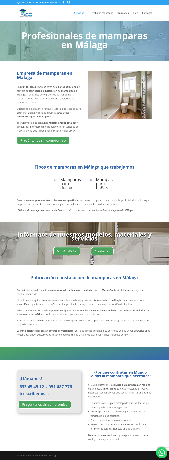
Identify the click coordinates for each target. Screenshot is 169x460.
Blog (135, 13)
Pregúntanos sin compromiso (43, 140)
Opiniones (123, 13)
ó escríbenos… (34, 394)
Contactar (102, 251)
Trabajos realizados (102, 13)
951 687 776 (61, 386)
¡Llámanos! (30, 379)
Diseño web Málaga (46, 455)
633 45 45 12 (67, 251)
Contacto (147, 13)
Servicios (79, 13)
